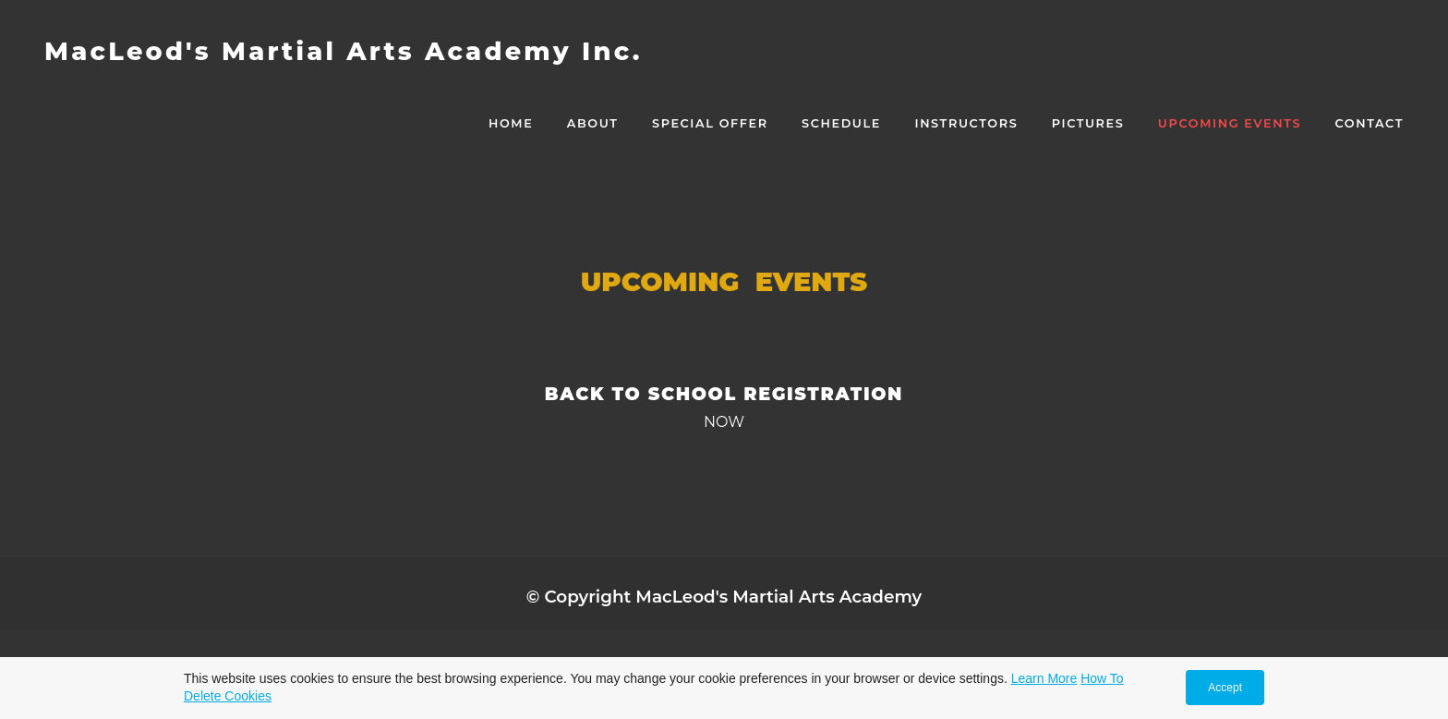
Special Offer (710, 123)
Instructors (966, 123)
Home (511, 123)
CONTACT (1370, 123)
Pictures (1088, 123)
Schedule (841, 123)
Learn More (1044, 678)
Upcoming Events (1229, 123)
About (593, 123)
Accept (1225, 687)
